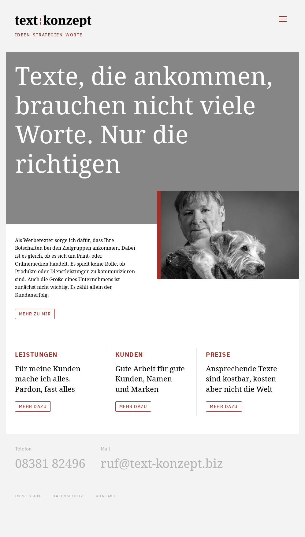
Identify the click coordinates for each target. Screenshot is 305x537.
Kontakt (106, 496)
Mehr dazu (33, 406)
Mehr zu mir (35, 314)
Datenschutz (68, 496)
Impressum (28, 496)
